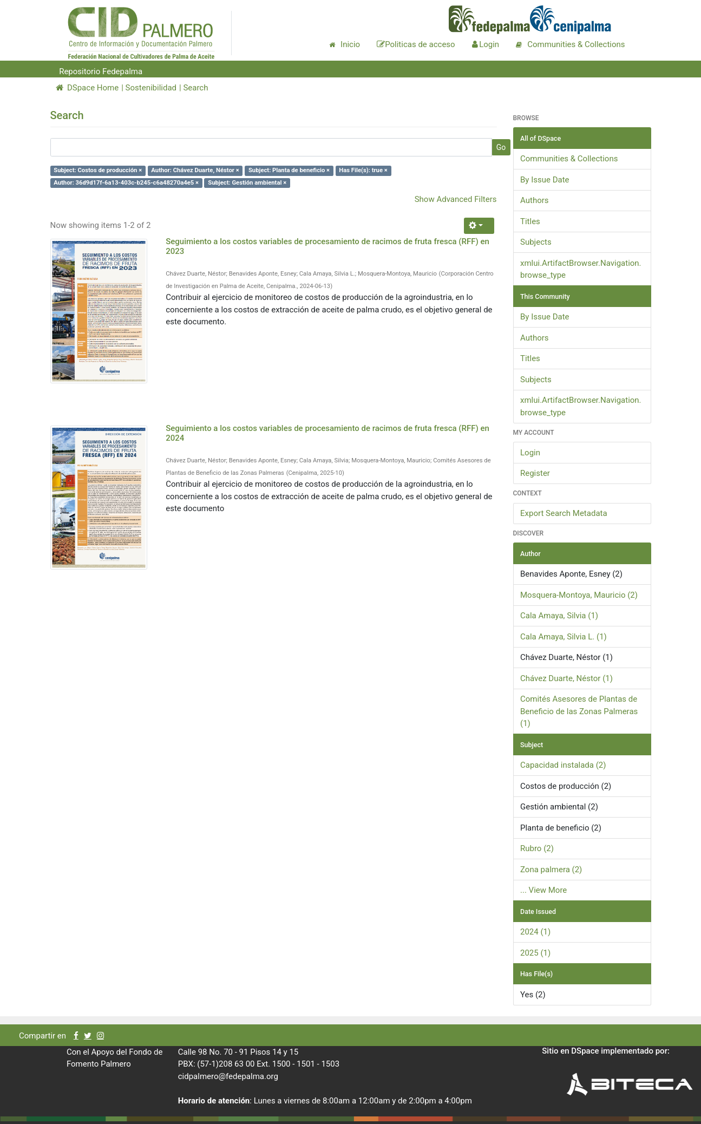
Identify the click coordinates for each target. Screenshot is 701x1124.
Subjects (536, 242)
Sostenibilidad (151, 88)
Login (530, 453)
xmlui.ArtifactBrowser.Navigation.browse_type (580, 269)
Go (501, 147)
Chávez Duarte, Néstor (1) (566, 678)
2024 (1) (535, 932)
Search (195, 88)
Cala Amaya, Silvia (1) (559, 615)
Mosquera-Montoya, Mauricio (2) (579, 595)
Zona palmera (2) (551, 869)
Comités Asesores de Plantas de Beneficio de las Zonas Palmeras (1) (579, 711)
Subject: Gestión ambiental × (247, 182)
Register (535, 473)
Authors (534, 200)
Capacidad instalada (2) (563, 765)
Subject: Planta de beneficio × (289, 170)
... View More (543, 890)
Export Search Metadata (563, 513)
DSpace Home (87, 88)
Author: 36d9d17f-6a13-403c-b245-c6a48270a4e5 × (126, 182)
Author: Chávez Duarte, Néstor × (195, 170)
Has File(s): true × (363, 170)
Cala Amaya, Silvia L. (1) (563, 637)
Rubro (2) (537, 848)
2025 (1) (535, 953)
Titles (530, 221)
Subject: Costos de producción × (98, 170)
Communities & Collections (569, 159)
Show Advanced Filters (456, 199)
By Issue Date (544, 180)
